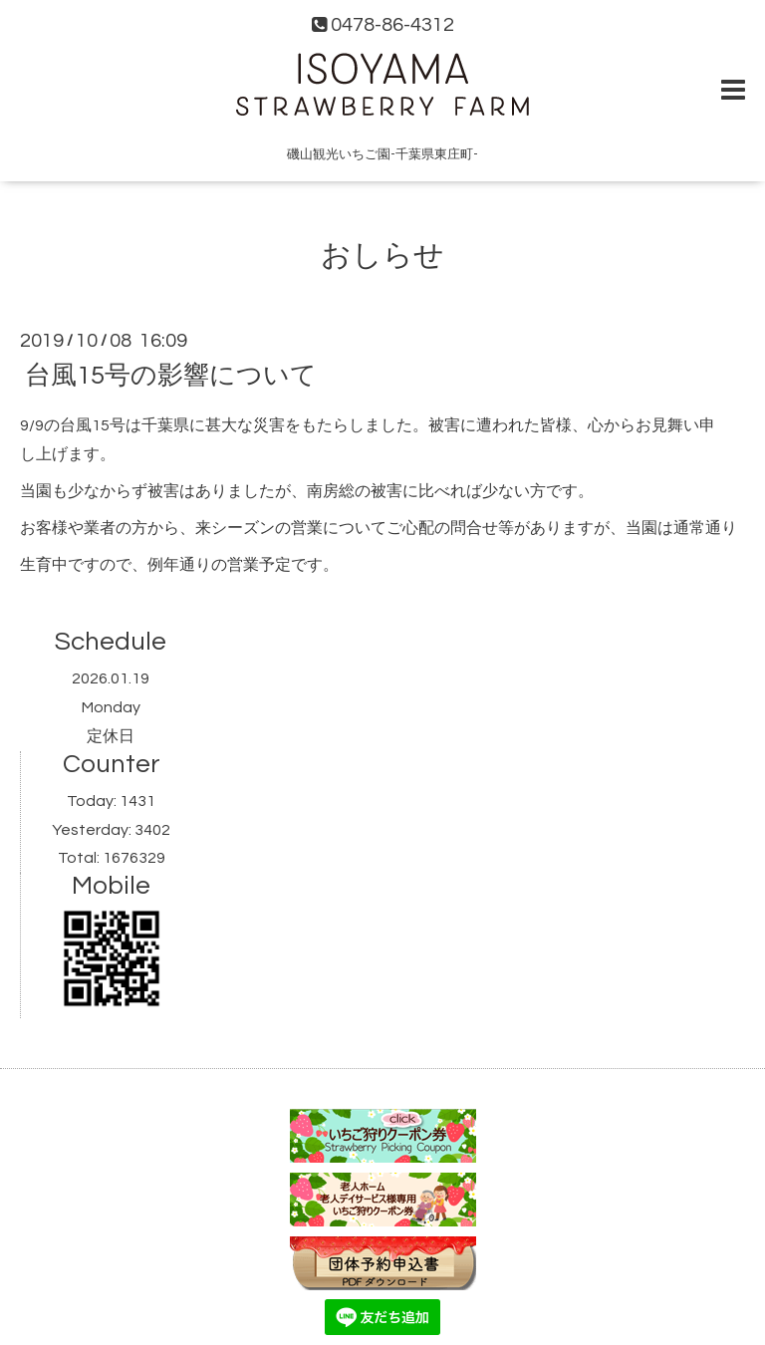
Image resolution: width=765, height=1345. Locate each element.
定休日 (110, 736)
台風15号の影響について (171, 376)
